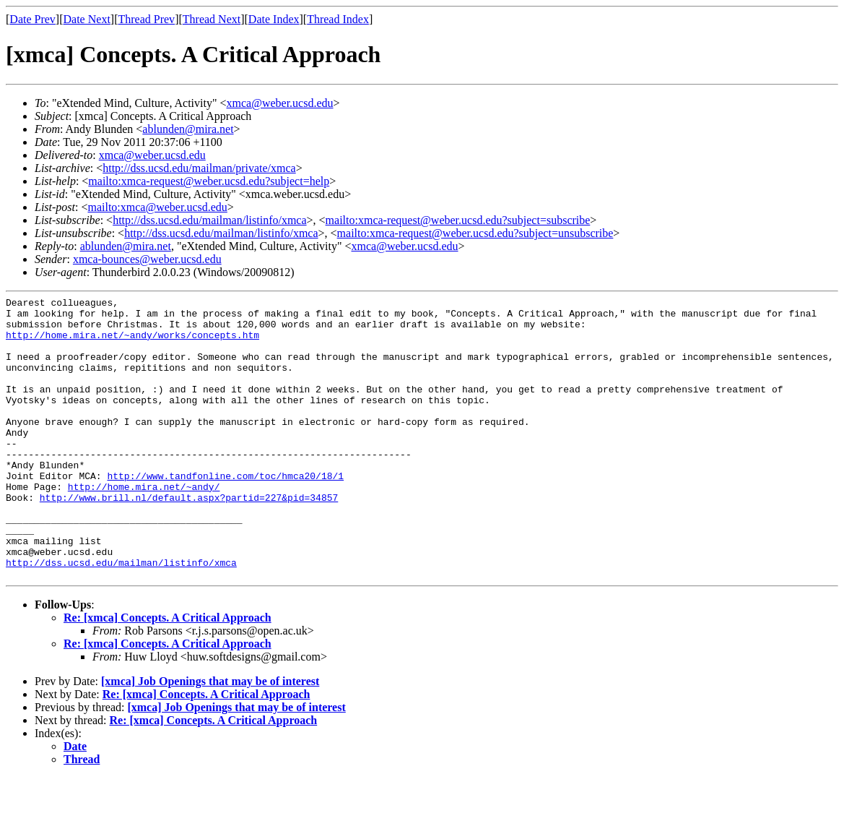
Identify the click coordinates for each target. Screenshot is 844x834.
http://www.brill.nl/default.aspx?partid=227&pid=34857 (189, 538)
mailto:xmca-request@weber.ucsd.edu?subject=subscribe (458, 220)
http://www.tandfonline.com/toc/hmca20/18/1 (225, 512)
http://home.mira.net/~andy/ (144, 525)
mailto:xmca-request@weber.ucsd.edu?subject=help (208, 181)
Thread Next (211, 19)
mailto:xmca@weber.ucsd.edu (157, 207)
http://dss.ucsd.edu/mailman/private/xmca (199, 168)
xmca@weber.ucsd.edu (280, 103)
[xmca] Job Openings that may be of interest (210, 737)
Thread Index (338, 19)
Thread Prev (146, 19)
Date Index (274, 19)
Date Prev (32, 19)
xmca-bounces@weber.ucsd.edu (147, 259)
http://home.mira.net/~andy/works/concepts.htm (132, 343)
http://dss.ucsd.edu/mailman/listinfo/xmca (209, 220)
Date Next (87, 19)
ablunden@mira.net (187, 129)
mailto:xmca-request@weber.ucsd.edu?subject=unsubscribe (475, 233)
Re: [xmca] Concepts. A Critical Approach (167, 674)
